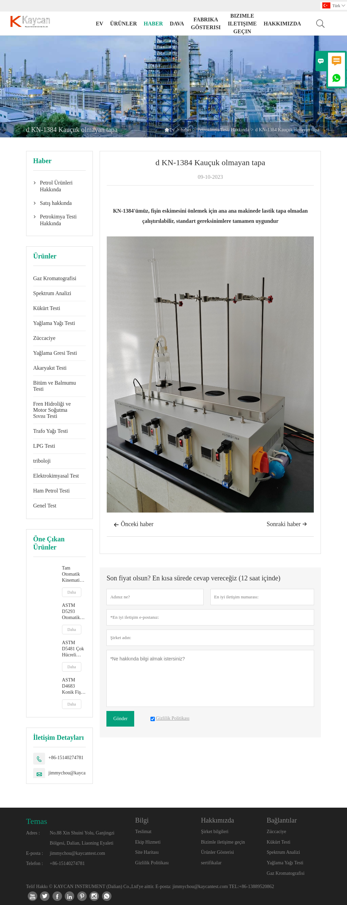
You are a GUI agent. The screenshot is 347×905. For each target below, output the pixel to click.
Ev (99, 23)
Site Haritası (147, 852)
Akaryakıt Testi (50, 368)
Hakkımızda (282, 23)
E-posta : (34, 853)
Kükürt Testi (46, 308)
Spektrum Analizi (52, 293)
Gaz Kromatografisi (55, 278)
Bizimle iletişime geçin (242, 23)
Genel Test (44, 505)
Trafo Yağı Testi (50, 431)
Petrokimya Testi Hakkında (223, 129)
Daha (71, 592)
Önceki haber (133, 524)
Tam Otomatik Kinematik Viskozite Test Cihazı (72, 574)
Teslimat (143, 831)
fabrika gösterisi (206, 23)
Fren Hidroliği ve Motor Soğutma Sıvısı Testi (52, 410)
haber (153, 23)
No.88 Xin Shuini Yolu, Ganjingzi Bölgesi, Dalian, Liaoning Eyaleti (82, 838)
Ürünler (123, 23)
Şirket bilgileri (214, 831)
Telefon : (34, 863)
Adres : (33, 832)
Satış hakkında (56, 203)
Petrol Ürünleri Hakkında (56, 186)
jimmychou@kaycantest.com (76, 772)
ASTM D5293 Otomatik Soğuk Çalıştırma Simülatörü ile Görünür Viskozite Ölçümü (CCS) (73, 612)
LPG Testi (44, 446)
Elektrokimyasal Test (56, 476)
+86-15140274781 (66, 757)
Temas (36, 821)
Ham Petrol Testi (51, 491)
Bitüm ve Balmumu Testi (54, 386)
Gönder (120, 718)
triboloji (42, 461)
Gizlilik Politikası (152, 862)
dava (177, 23)
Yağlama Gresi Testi (55, 353)
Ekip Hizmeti (148, 842)
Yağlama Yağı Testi (54, 323)
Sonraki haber (287, 524)
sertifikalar (211, 862)
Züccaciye (44, 338)
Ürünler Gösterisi (217, 852)
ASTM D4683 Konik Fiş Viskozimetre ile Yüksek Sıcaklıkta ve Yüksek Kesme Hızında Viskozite (74, 686)
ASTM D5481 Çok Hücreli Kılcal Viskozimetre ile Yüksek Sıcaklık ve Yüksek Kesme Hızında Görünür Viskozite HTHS (74, 649)
